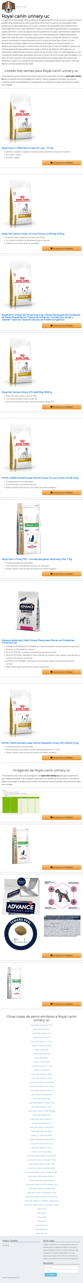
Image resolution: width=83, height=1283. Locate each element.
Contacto (6, 1245)
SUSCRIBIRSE (50, 1275)
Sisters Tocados (21, 7)
